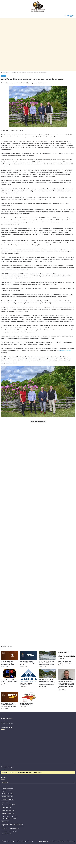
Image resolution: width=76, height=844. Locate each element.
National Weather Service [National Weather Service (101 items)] (9, 818)
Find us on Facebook (7, 723)
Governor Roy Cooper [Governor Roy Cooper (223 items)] (8, 810)
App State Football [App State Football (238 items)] (7, 793)
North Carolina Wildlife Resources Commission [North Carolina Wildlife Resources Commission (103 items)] (12, 825)
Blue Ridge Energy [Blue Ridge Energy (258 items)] (7, 796)
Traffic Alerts (70, 841)
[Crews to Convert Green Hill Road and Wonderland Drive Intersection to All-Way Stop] (9, 697)
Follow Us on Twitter (6, 727)
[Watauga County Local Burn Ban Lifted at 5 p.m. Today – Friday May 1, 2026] (9, 673)
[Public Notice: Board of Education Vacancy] (28, 675)
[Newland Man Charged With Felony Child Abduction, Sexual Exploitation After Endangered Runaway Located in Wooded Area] (66, 674)
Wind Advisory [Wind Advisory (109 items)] (6, 833)
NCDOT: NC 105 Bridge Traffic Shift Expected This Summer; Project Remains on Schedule (47, 663)
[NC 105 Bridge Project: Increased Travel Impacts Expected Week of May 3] (9, 655)
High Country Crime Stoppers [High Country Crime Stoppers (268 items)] (9, 816)
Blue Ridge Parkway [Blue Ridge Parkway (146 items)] (7, 799)
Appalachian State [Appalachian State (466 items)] (7, 788)
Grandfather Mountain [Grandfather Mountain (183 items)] (8, 813)
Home (3, 72)
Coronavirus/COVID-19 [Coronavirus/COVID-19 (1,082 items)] (8, 804)
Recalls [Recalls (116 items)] (5, 828)
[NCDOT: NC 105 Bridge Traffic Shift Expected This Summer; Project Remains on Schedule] (47, 655)
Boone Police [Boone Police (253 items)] (6, 802)
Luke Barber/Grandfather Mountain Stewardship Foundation (15, 83)
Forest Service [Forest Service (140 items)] (6, 807)
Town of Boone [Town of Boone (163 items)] (14, 828)
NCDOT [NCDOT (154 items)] (5, 821)
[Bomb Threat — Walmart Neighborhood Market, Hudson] (66, 655)
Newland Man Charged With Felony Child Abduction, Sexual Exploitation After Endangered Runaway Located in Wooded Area (66, 684)
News (8, 72)
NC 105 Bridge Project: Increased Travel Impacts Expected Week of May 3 (7, 663)
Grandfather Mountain (38, 421)
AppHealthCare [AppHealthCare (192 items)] (6, 791)
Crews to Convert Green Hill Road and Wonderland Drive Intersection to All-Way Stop (8, 704)
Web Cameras (62, 841)
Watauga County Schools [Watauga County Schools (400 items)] (9, 831)
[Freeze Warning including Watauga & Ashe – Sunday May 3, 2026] (28, 655)
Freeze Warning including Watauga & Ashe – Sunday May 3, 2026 (28, 663)
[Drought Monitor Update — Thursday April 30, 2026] (28, 697)
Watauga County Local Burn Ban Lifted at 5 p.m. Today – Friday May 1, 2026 (9, 681)
